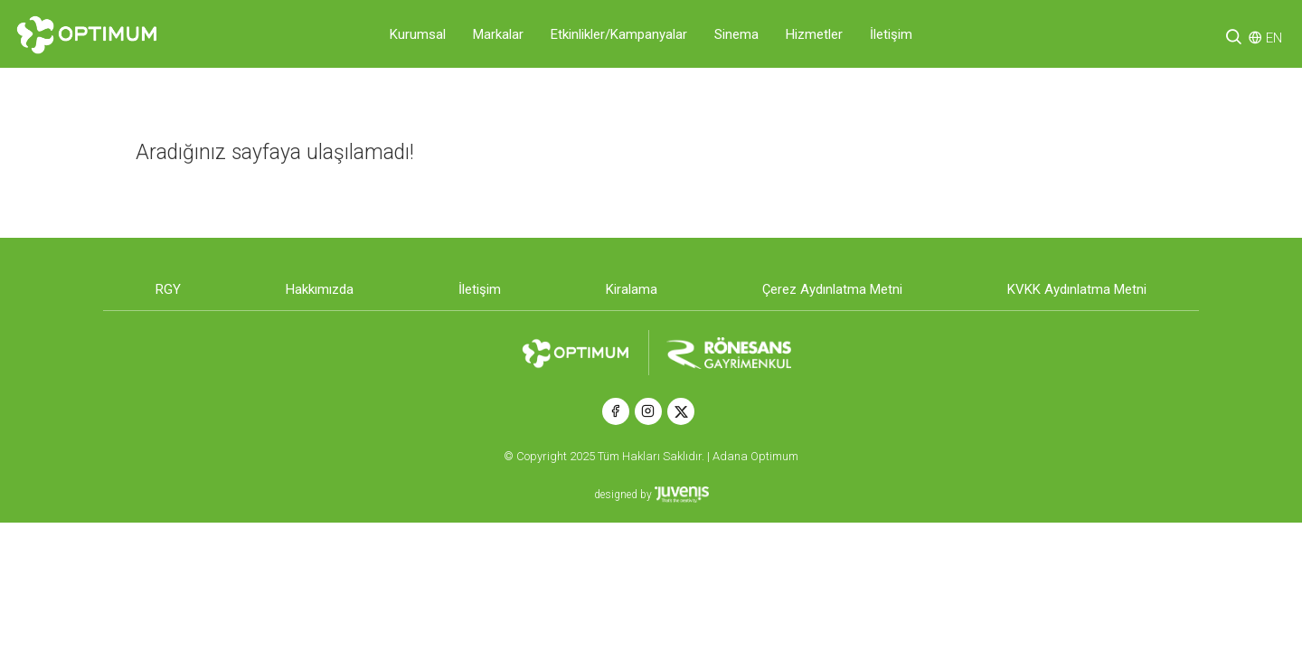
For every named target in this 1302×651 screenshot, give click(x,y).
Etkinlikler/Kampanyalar (619, 34)
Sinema (736, 34)
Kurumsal (418, 34)
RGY (168, 289)
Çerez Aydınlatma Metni (832, 289)
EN (1274, 38)
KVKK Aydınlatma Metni (1076, 289)
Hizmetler (814, 34)
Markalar (498, 34)
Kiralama (631, 289)
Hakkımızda (320, 289)
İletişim (891, 34)
